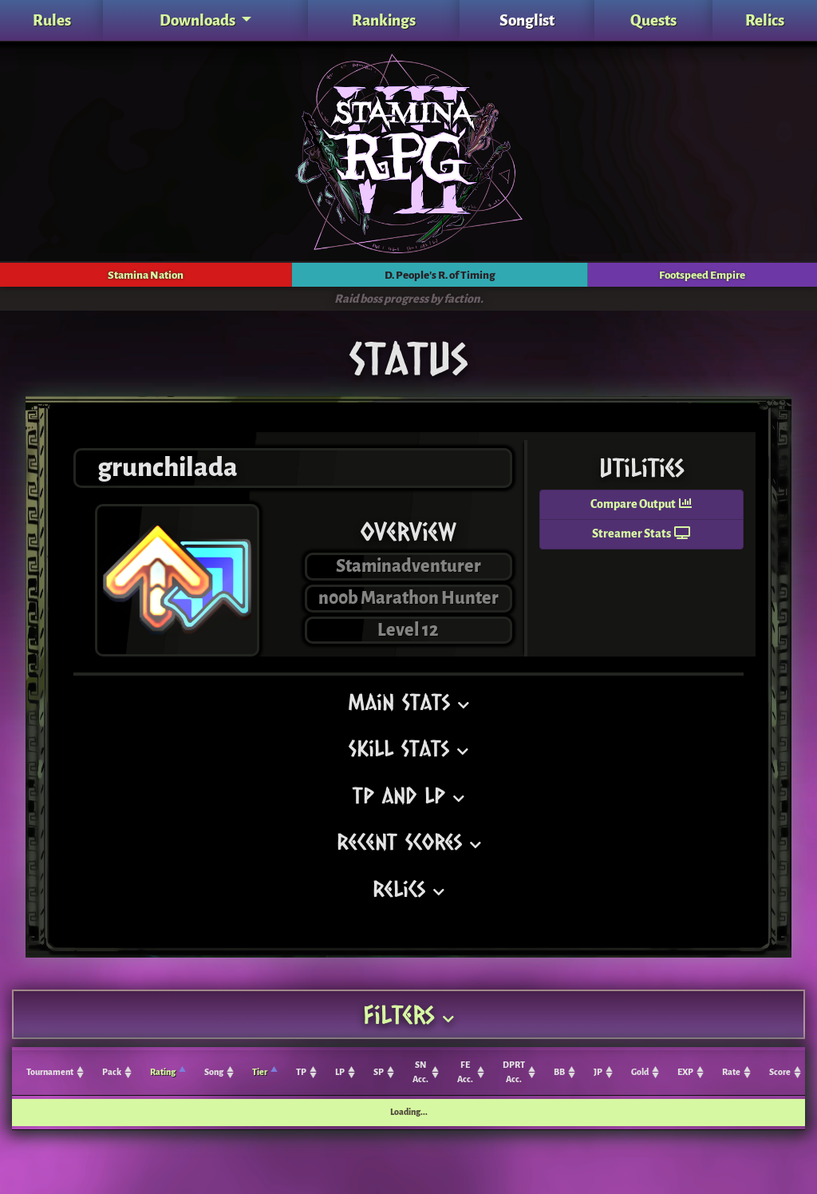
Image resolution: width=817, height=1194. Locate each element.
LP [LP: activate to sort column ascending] (340, 1072)
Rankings (384, 20)
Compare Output (641, 504)
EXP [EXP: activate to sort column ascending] (685, 1072)
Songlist (527, 20)
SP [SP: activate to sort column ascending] (378, 1072)
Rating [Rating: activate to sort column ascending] (163, 1072)
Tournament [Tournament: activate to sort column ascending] (49, 1072)
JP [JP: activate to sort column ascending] (598, 1072)
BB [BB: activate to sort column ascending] (559, 1072)
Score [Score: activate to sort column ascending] (780, 1072)
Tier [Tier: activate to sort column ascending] (259, 1072)
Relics (764, 20)
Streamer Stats (641, 533)
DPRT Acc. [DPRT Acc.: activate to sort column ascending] (514, 1072)
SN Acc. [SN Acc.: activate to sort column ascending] (420, 1072)
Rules (52, 20)
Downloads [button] (199, 20)
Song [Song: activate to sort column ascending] (213, 1072)
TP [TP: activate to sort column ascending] (301, 1072)
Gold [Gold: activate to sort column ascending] (640, 1072)
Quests (653, 20)
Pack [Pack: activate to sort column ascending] (111, 1072)
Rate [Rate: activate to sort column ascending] (731, 1072)
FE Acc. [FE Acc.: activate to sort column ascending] (465, 1072)
